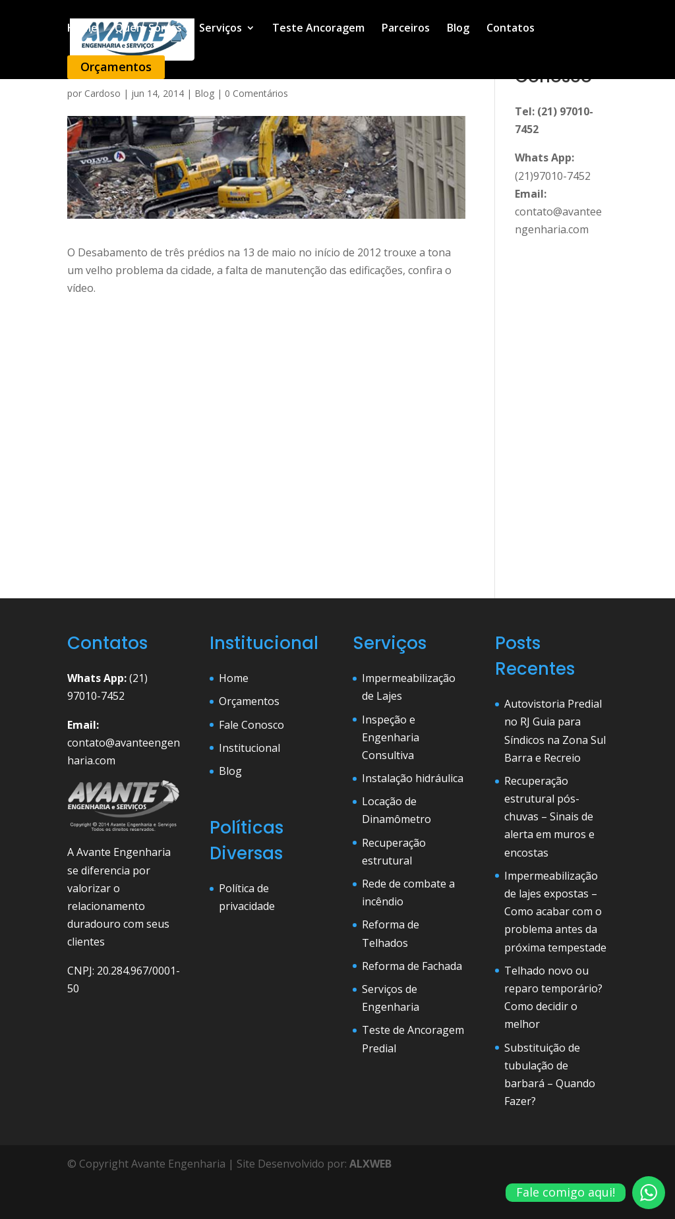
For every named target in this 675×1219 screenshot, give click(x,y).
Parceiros (406, 29)
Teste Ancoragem (318, 29)
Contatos (510, 29)
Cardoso (102, 93)
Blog (458, 29)
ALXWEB (370, 1163)
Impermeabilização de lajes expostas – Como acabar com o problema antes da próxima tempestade (555, 911)
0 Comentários (256, 93)
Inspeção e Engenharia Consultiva (390, 737)
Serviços (220, 29)
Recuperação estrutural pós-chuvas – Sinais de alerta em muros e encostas (549, 817)
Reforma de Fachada (412, 966)
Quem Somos (148, 29)
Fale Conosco (251, 725)
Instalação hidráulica (412, 778)
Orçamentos (116, 66)
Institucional (249, 748)
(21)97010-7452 (553, 176)
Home (82, 29)
